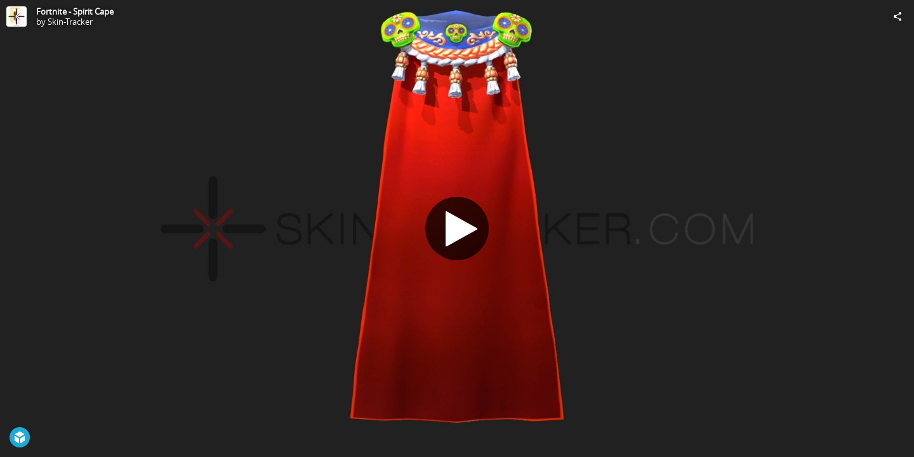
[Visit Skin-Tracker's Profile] (16, 16)
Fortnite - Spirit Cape (75, 11)
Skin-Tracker (70, 21)
